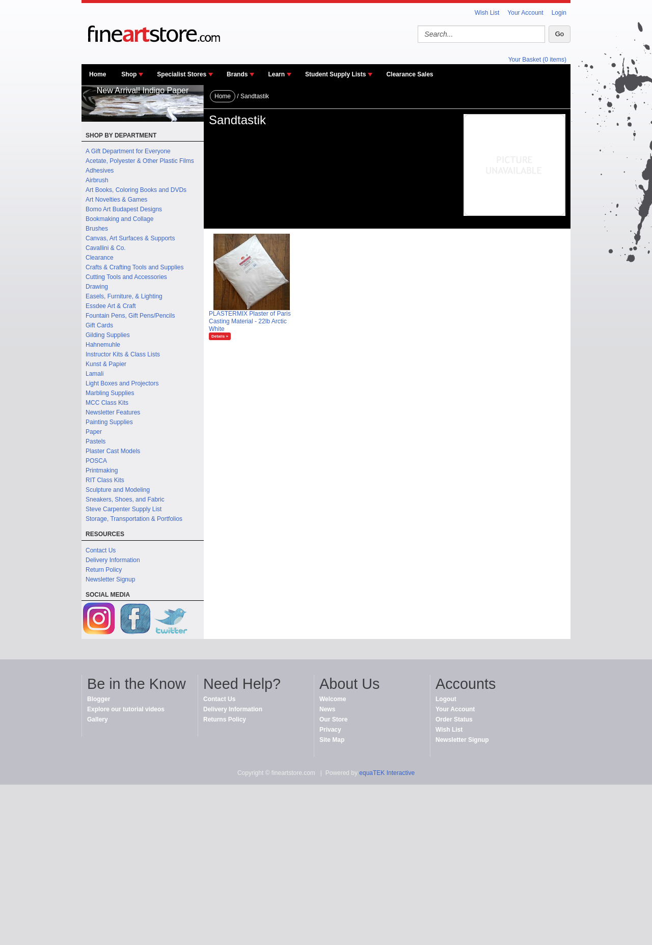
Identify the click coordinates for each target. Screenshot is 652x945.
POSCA (96, 460)
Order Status (454, 719)
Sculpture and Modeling (118, 489)
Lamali (94, 373)
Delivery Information (113, 560)
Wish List (487, 12)
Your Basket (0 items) (537, 59)
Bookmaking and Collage (119, 219)
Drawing (97, 286)
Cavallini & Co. (106, 248)
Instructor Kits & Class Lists (123, 354)
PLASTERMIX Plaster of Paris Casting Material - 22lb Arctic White (250, 321)
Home (97, 74)
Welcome (332, 699)
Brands (237, 74)
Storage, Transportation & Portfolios (134, 518)
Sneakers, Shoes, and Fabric (125, 499)
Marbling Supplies (110, 393)
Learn (276, 74)
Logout (446, 699)
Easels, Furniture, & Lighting (124, 296)
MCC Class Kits (107, 402)
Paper (94, 431)
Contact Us (101, 550)
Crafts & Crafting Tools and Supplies (135, 267)
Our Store (333, 719)
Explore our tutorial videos (126, 709)
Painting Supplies (109, 422)
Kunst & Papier (106, 364)
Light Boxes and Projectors (122, 383)
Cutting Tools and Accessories (126, 277)
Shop (129, 74)
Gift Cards (99, 325)
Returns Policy (224, 719)
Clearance (100, 257)
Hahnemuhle (103, 344)
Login (559, 12)
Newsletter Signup (110, 579)
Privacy (330, 729)
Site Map (331, 739)
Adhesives (100, 170)
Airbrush (97, 180)
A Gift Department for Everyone (128, 151)
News (327, 709)
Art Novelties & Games (116, 199)
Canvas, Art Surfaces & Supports (130, 238)
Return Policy (104, 569)
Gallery (97, 719)
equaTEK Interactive (387, 772)
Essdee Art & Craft (111, 306)
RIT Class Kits (105, 480)
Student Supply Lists (335, 74)
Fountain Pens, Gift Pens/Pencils (130, 315)
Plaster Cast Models (113, 451)
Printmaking (102, 470)
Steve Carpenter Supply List (123, 509)
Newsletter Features (113, 412)
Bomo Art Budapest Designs (124, 209)
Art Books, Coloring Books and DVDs (136, 189)
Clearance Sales (409, 74)
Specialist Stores (181, 74)
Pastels (95, 441)
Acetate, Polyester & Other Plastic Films (140, 160)
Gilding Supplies (108, 335)
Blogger (98, 699)
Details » (219, 336)
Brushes (97, 228)
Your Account (525, 12)
